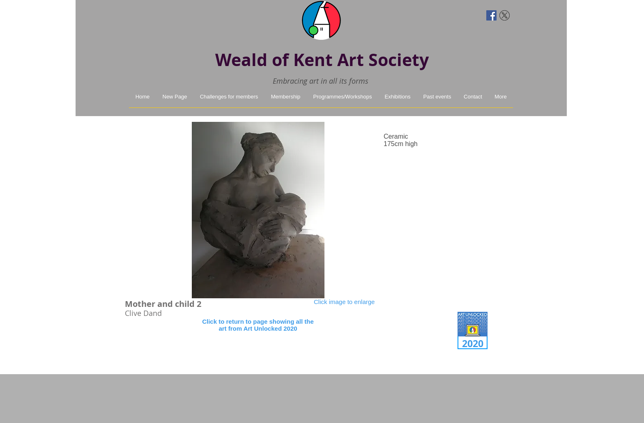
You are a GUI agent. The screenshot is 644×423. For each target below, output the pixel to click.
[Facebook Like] (144, 14)
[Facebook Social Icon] (491, 15)
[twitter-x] (504, 15)
